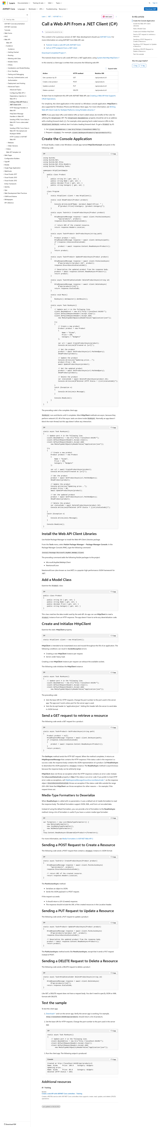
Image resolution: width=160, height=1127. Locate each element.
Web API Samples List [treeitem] (13, 152)
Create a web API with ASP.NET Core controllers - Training (62, 1094)
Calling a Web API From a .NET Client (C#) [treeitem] (19, 103)
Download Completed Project (53, 53)
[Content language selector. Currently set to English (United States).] (13, 1124)
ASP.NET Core (105, 37)
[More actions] (116, 16)
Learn (44, 16)
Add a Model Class (139, 29)
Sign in (155, 3)
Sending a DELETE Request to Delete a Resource (143, 50)
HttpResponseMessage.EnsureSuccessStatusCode (84, 780)
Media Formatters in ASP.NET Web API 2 (77, 838)
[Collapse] (27, 15)
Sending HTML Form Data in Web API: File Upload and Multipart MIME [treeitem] (19, 131)
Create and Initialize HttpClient (143, 31)
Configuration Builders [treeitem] (12, 158)
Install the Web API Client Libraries (141, 25)
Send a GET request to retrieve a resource (144, 35)
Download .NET (150, 9)
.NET (49, 16)
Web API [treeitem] (9, 43)
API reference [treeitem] (9, 203)
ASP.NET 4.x (57, 16)
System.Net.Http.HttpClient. (107, 57)
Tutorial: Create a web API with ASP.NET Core (63, 45)
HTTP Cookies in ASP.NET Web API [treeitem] (18, 138)
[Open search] (149, 3)
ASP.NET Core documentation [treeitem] (14, 24)
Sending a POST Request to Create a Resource (142, 40)
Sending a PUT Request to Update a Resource (144, 45)
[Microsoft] (4, 3)
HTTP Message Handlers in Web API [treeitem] (19, 109)
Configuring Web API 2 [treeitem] (17, 93)
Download (50, 1013)
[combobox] (15, 19)
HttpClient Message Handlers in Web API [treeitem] (17, 115)
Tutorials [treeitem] (7, 30)
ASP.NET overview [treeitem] (10, 27)
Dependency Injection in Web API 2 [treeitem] (18, 97)
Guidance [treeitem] (11, 49)
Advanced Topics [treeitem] (15, 90)
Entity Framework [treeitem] (10, 184)
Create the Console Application (144, 21)
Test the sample (138, 54)
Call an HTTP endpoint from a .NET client (61, 48)
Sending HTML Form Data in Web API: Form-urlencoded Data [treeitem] (19, 122)
